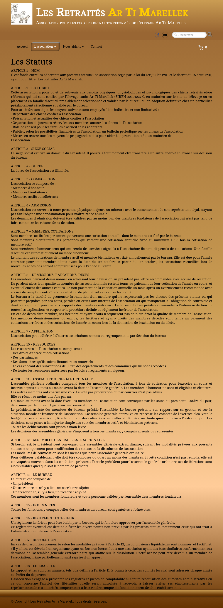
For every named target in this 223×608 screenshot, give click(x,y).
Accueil (22, 46)
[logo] (101, 15)
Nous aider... (73, 46)
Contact (96, 46)
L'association (45, 46)
